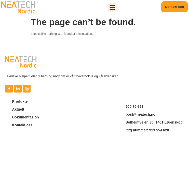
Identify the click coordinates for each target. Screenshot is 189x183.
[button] (112, 7)
